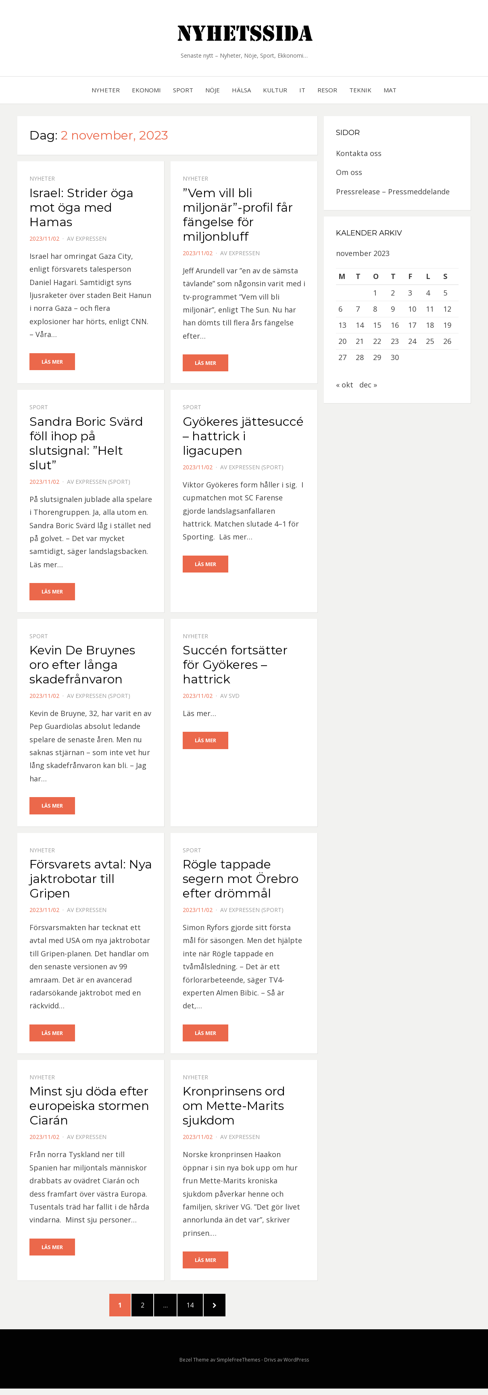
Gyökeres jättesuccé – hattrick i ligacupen (243, 436)
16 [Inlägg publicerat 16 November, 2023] (395, 325)
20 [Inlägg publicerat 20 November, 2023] (342, 341)
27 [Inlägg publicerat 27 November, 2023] (342, 357)
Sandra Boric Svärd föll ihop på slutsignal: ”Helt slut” (86, 443)
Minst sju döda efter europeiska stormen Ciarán (89, 1107)
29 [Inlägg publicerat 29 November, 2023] (377, 357)
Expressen (90, 238)
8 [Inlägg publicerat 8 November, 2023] (375, 309)
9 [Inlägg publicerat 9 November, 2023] (393, 309)
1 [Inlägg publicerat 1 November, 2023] (375, 293)
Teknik (360, 90)
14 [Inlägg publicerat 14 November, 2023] (360, 325)
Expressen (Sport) (102, 482)
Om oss (349, 172)
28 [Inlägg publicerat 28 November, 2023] (360, 357)
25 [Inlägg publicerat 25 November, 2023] (430, 341)
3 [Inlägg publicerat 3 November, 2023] (410, 293)
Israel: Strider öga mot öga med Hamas (81, 207)
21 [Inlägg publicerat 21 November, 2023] (360, 341)
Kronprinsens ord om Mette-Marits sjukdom (234, 1107)
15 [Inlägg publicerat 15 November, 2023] (377, 325)
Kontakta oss (359, 153)
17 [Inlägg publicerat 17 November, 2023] (412, 325)
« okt (344, 384)
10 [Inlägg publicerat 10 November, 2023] (412, 309)
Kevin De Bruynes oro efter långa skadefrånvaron (82, 665)
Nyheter (106, 90)
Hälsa (241, 90)
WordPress (296, 1366)
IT (302, 90)
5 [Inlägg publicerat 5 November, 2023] (445, 293)
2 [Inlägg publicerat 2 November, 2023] (393, 293)
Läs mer (52, 361)
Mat (390, 90)
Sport (183, 90)
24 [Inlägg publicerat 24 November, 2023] (412, 341)
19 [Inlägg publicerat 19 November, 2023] (447, 325)
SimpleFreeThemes (238, 1366)
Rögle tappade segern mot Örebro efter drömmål (240, 880)
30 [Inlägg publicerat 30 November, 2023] (395, 357)
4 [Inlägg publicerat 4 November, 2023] (428, 293)
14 (199, 1308)
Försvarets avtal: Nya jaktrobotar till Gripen (90, 880)
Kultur (275, 90)
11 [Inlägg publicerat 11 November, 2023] (430, 309)
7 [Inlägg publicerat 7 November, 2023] (358, 309)
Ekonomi (146, 90)
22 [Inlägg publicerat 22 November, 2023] (377, 341)
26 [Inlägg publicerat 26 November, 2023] (447, 341)
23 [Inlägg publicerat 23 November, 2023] (395, 341)
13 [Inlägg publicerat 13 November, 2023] (342, 325)
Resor (327, 90)
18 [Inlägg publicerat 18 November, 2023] (430, 325)
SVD (234, 696)
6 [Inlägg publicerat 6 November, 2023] (340, 309)
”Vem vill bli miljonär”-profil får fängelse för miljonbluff (238, 214)
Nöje (212, 90)
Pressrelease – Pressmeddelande (393, 191)
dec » (368, 384)
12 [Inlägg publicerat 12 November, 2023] (447, 309)
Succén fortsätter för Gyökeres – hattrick (235, 665)
